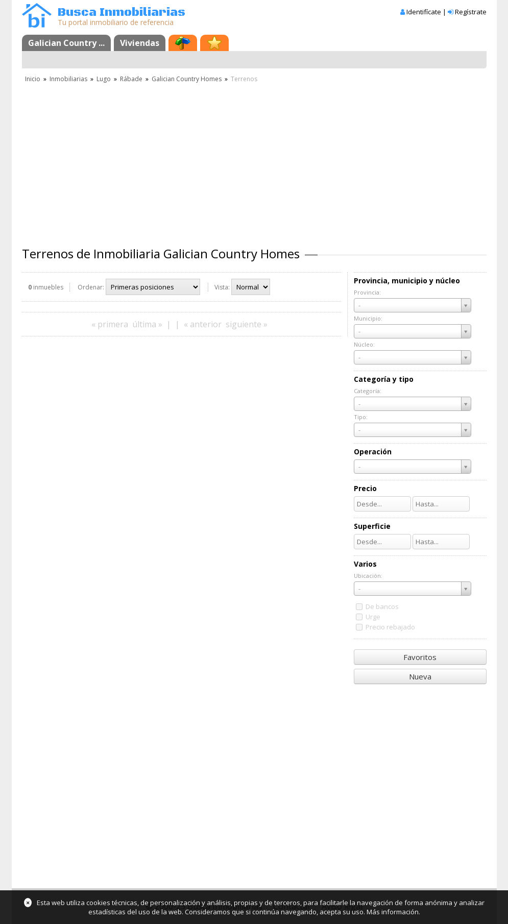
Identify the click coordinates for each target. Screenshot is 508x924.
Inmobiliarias (68, 79)
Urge (373, 616)
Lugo (103, 79)
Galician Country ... (66, 42)
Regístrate (471, 11)
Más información (393, 911)
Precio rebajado (390, 626)
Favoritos (420, 657)
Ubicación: (368, 575)
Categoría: (367, 391)
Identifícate (423, 11)
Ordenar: (91, 287)
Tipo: (361, 417)
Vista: (222, 287)
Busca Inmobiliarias (121, 12)
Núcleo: (364, 344)
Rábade (131, 79)
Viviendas (139, 42)
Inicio (32, 79)
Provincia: (367, 292)
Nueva (420, 676)
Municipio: (368, 318)
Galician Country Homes (187, 79)
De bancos (382, 606)
